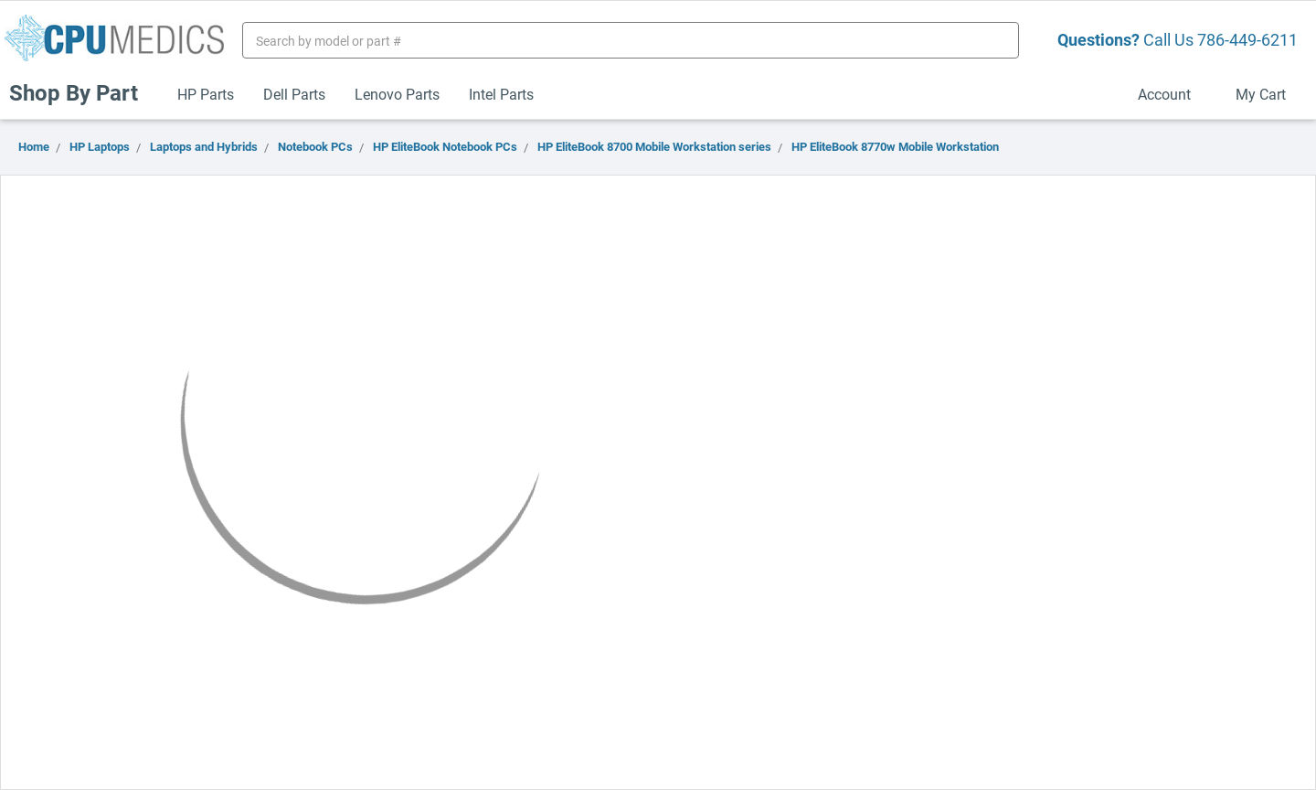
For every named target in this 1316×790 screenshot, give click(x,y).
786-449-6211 (1247, 39)
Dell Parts (294, 93)
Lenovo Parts (397, 93)
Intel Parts (501, 93)
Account (1172, 93)
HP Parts (205, 93)
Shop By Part (81, 92)
